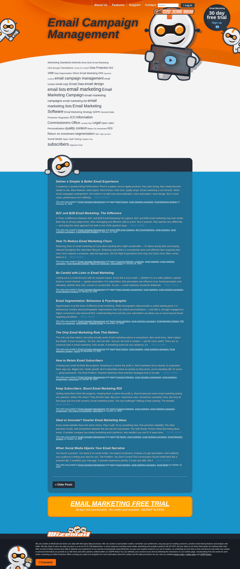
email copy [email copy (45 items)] (62, 84)
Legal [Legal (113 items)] (96, 122)
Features (118, 5)
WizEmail (68, 7)
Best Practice (122, 202)
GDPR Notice (205, 554)
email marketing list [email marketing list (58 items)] (75, 100)
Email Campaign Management (91, 202)
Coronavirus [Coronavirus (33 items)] (66, 67)
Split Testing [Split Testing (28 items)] (75, 139)
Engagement (61, 379)
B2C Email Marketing (145, 230)
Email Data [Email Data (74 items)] (76, 84)
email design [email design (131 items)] (94, 84)
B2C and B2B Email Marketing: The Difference (89, 213)
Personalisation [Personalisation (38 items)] (56, 128)
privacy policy (179, 554)
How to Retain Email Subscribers (79, 360)
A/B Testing (121, 437)
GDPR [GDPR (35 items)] (96, 112)
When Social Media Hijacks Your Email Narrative (90, 448)
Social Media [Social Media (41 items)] (55, 139)
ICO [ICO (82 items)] (72, 117)
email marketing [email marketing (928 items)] (84, 89)
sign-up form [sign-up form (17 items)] (105, 134)
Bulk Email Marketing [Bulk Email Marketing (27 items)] (98, 62)
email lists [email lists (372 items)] (57, 89)
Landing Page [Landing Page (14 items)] (86, 123)
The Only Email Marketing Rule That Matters (87, 332)
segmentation (117, 263)
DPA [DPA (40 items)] (100, 73)
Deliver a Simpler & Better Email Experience (87, 181)
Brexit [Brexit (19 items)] (84, 63)
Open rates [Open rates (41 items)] (107, 123)
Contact (150, 5)
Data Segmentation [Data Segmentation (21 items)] (63, 73)
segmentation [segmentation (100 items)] (84, 133)
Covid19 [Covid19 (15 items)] (85, 68)
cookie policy (191, 554)
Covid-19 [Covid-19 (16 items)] (78, 68)
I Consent (46, 562)
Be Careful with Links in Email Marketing (85, 272)
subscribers (73, 379)
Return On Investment (100, 263)
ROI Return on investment (80, 411)
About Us (100, 5)
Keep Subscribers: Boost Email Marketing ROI (89, 388)
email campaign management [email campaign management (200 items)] (79, 78)
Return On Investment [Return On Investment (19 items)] (97, 129)
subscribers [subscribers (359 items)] (58, 144)
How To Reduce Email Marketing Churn (84, 241)
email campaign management (129, 289)
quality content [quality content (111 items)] (76, 128)
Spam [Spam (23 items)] (65, 139)
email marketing (163, 230)
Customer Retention (125, 261)
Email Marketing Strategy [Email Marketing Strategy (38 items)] (78, 111)
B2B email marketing (125, 230)
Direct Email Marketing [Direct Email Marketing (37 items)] (85, 73)
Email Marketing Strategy (166, 202)
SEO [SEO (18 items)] (97, 134)
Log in (188, 5)
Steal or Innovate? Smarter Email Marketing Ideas (91, 420)
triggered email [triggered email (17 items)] (76, 145)
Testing (77, 351)
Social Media (162, 465)
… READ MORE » (100, 197)
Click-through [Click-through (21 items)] (54, 68)
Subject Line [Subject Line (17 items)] (87, 139)
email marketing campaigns (141, 202)
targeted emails (96, 323)
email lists (139, 261)
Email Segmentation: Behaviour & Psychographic (91, 300)
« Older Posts (63, 484)
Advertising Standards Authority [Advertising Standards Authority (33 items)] (64, 62)
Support (135, 5)
